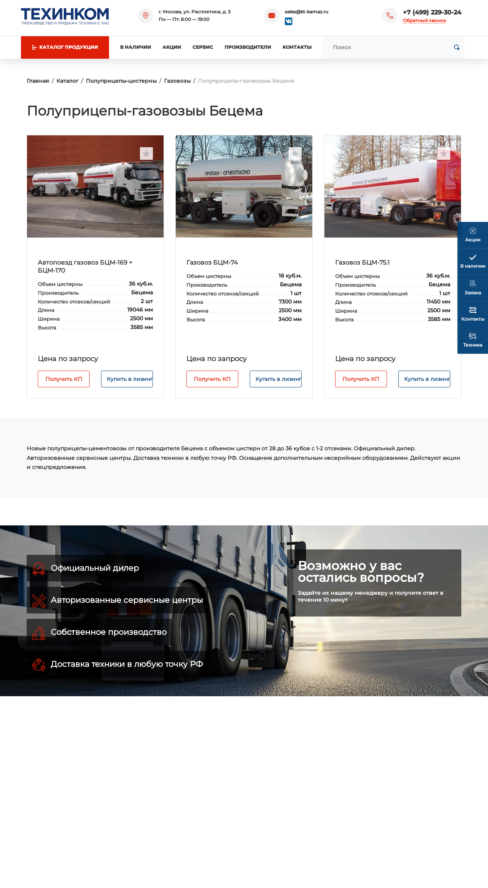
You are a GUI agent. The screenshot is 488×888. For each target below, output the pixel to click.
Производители (248, 47)
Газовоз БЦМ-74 (212, 262)
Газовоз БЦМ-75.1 (362, 262)
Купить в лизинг (130, 379)
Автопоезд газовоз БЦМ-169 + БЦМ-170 (85, 266)
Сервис (203, 47)
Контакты (297, 47)
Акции (171, 47)
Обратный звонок (424, 20)
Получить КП (63, 379)
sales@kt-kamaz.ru (306, 11)
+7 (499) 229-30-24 (432, 12)
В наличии (135, 47)
